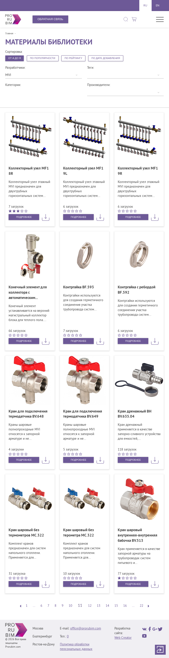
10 (70, 607)
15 (116, 607)
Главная (9, 33)
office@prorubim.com (85, 630)
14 (107, 607)
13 (98, 607)
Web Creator (123, 639)
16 (125, 607)
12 (90, 607)
